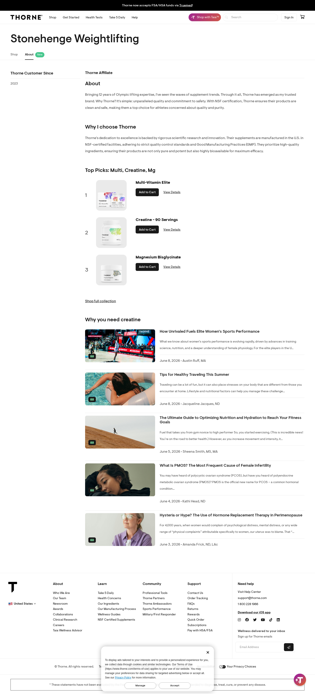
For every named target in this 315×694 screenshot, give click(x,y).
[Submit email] (289, 647)
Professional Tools (155, 593)
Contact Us (195, 593)
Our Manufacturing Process (117, 609)
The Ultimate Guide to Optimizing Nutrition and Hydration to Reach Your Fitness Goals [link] (230, 420)
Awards (58, 609)
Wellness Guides (109, 614)
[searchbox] (250, 17)
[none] (120, 345)
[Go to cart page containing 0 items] (302, 17)
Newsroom (60, 604)
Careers (58, 625)
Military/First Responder (159, 614)
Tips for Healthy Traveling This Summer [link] (194, 374)
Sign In (289, 17)
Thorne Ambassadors (157, 604)
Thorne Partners (154, 598)
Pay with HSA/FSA (200, 630)
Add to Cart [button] (147, 192)
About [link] (29, 54)
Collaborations (63, 614)
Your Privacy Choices (237, 666)
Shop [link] (14, 54)
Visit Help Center (249, 592)
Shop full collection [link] (100, 301)
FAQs (191, 604)
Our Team (59, 598)
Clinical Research (65, 620)
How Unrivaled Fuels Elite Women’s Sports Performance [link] (209, 331)
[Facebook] (247, 620)
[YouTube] (263, 620)
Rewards (193, 614)
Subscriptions (196, 625)
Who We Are (61, 593)
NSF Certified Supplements (116, 620)
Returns (192, 609)
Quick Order (195, 620)
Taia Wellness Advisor (67, 630)
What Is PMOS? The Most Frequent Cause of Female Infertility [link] (215, 465)
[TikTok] (270, 620)
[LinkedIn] (278, 620)
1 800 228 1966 (248, 604)
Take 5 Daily (106, 593)
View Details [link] (171, 192)
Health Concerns (109, 598)
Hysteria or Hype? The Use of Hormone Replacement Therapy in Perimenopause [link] (231, 515)
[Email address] (259, 647)
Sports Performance (157, 609)
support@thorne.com (252, 598)
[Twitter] (255, 620)
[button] (22, 603)
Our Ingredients (108, 604)
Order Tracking (197, 598)
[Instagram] (239, 620)
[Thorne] (26, 17)
